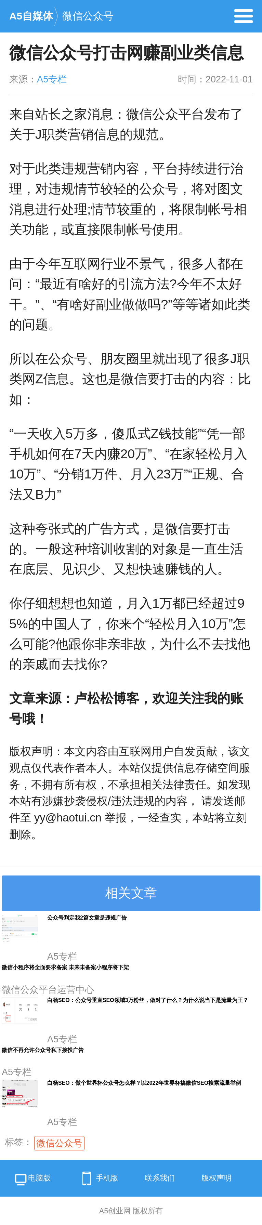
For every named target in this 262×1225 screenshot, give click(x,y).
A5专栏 (52, 79)
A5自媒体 (31, 16)
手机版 (97, 1178)
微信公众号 (88, 16)
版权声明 (216, 1178)
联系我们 (160, 1178)
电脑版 (32, 1180)
